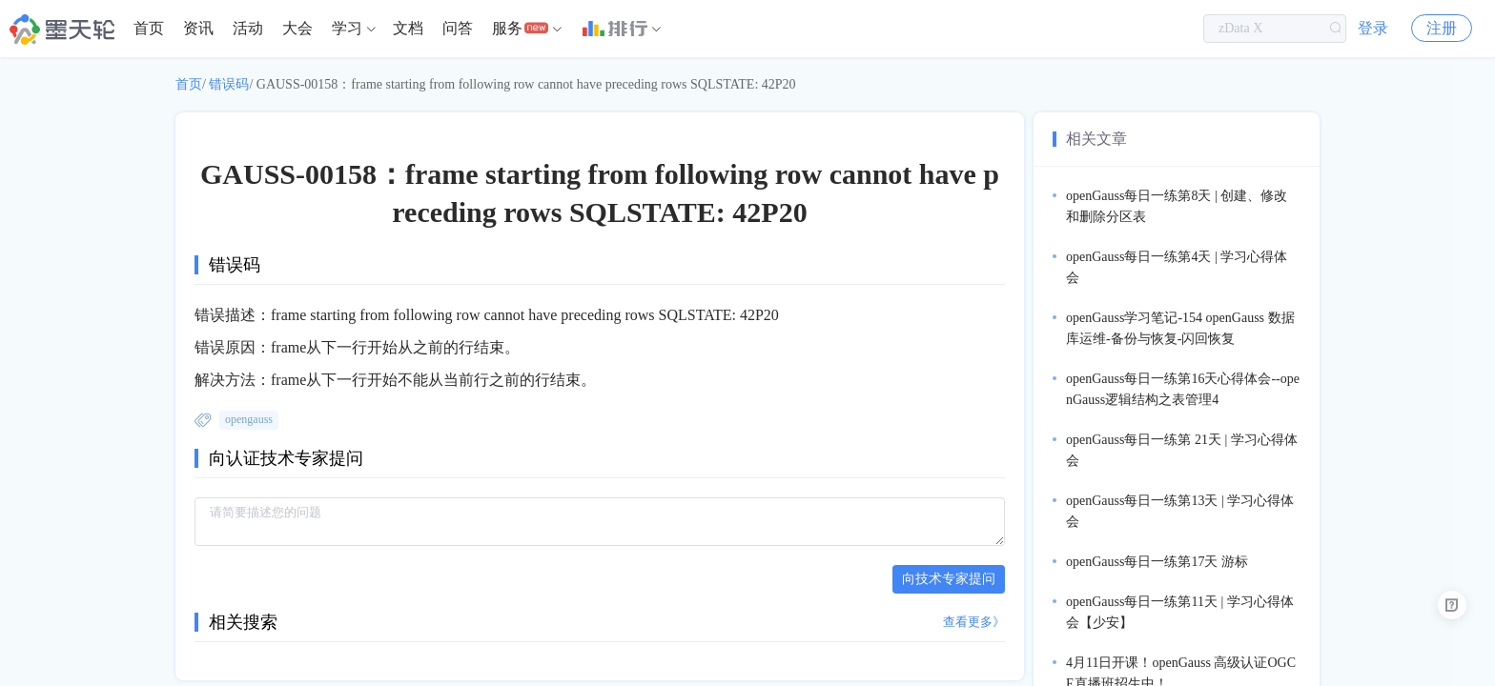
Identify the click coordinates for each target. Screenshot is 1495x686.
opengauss (249, 419)
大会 (297, 28)
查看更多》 (974, 622)
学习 (347, 28)
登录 (1373, 28)
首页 (148, 28)
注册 (1441, 28)
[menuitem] (148, 28)
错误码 (229, 84)
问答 (457, 28)
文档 (408, 28)
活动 (248, 28)
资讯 (198, 28)
